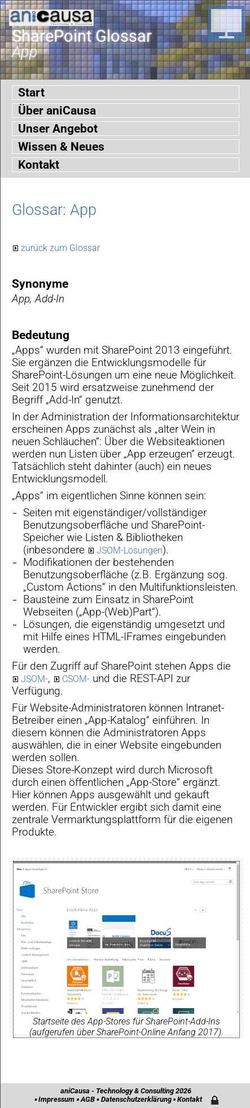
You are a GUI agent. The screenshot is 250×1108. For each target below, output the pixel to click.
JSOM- (34, 679)
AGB (88, 1099)
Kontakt (38, 165)
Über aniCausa (57, 110)
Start (31, 92)
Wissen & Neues (61, 146)
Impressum (56, 1099)
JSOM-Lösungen (130, 550)
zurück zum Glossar (60, 248)
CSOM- (76, 679)
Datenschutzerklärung (136, 1099)
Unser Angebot (58, 128)
